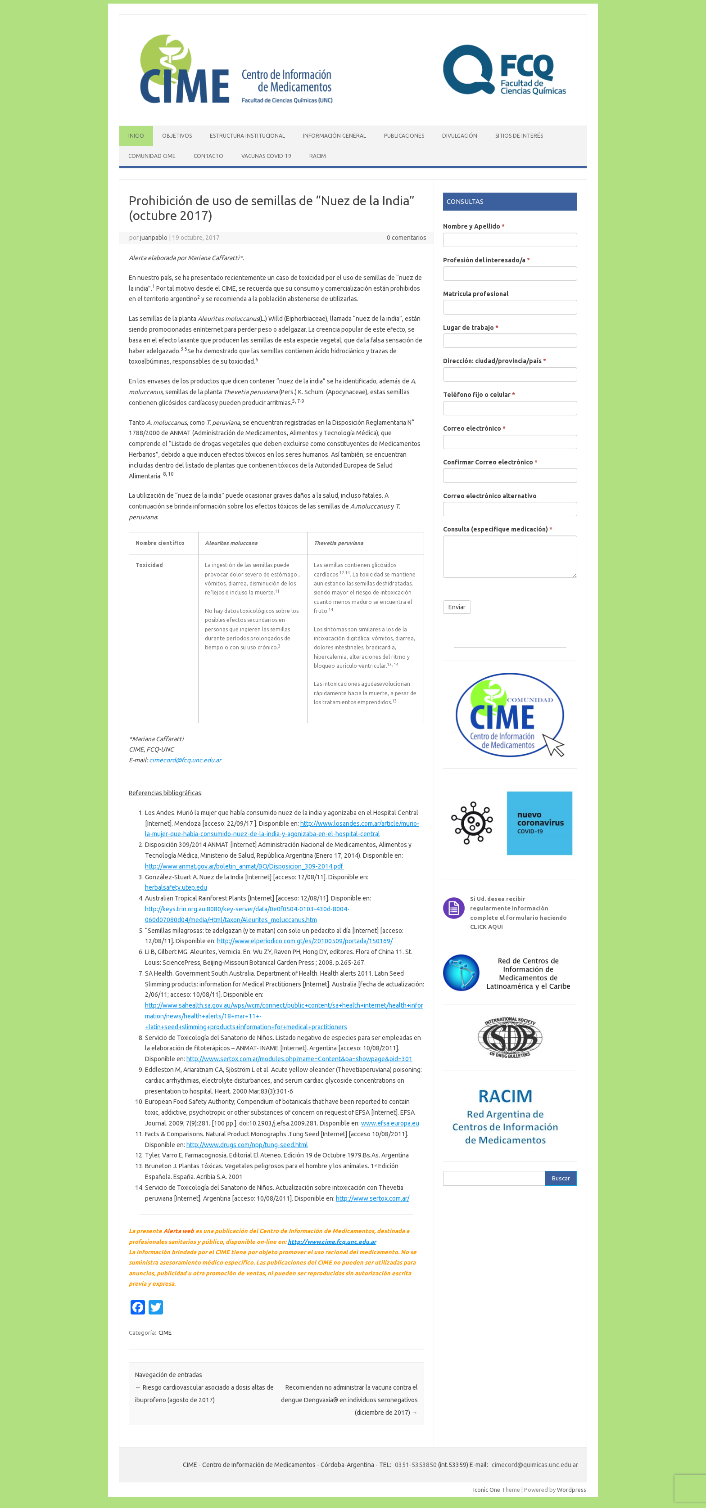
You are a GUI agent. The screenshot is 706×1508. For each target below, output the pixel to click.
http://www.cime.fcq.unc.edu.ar (332, 1241)
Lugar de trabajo (470, 327)
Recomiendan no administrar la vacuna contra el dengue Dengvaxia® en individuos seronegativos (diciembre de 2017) (349, 1400)
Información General (334, 136)
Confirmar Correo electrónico (490, 462)
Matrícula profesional (475, 293)
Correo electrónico (474, 428)
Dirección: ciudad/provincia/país (494, 361)
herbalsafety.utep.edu (176, 887)
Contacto (208, 156)
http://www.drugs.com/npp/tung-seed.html (247, 1144)
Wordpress (571, 1489)
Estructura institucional (247, 136)
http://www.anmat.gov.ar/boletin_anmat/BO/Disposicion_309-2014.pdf (244, 866)
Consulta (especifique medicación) (497, 529)
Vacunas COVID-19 (266, 156)
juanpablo (153, 237)
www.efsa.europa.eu (390, 1123)
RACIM (317, 156)
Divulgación (459, 136)
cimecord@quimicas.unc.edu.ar (535, 1464)
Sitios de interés (519, 136)
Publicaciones (404, 136)
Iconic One (486, 1489)
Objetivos (177, 136)
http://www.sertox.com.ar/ (372, 1198)
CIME (165, 1332)
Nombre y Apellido (474, 226)
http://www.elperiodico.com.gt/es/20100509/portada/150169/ (305, 941)
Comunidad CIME (152, 156)
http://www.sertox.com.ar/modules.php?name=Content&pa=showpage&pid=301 (299, 1058)
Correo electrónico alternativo (490, 496)
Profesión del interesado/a (486, 260)
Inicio (136, 136)
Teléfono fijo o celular (479, 394)
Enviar (457, 607)
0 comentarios (406, 237)
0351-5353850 (416, 1464)
